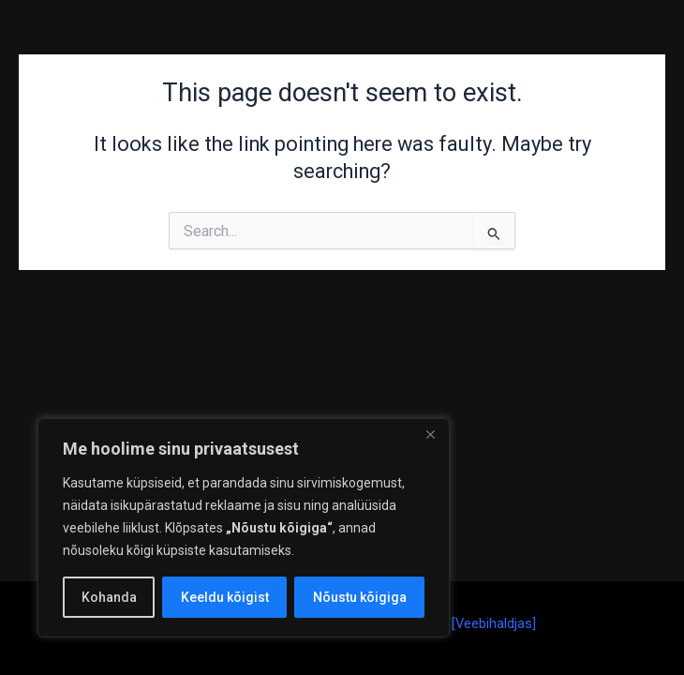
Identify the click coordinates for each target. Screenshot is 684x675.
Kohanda (109, 597)
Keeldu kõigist (225, 597)
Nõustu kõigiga (360, 597)
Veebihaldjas (493, 623)
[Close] (430, 434)
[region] (243, 528)
